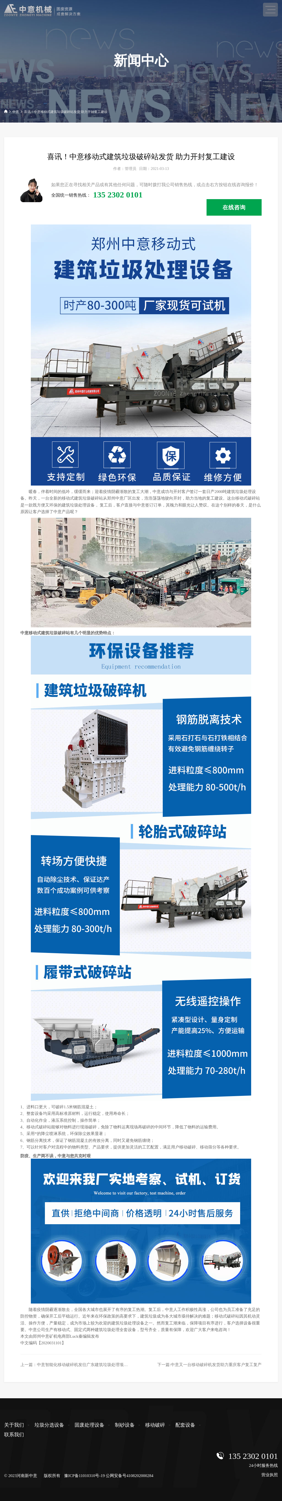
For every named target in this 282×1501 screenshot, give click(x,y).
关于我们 (14, 1425)
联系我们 (14, 1434)
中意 (15, 112)
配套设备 (185, 1425)
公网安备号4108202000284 (129, 1475)
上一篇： (78, 1364)
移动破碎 (155, 1425)
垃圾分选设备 (49, 1425)
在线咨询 (234, 207)
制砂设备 (125, 1425)
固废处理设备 (89, 1425)
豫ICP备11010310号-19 (84, 1475)
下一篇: (209, 1364)
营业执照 (269, 1475)
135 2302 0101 (253, 1456)
